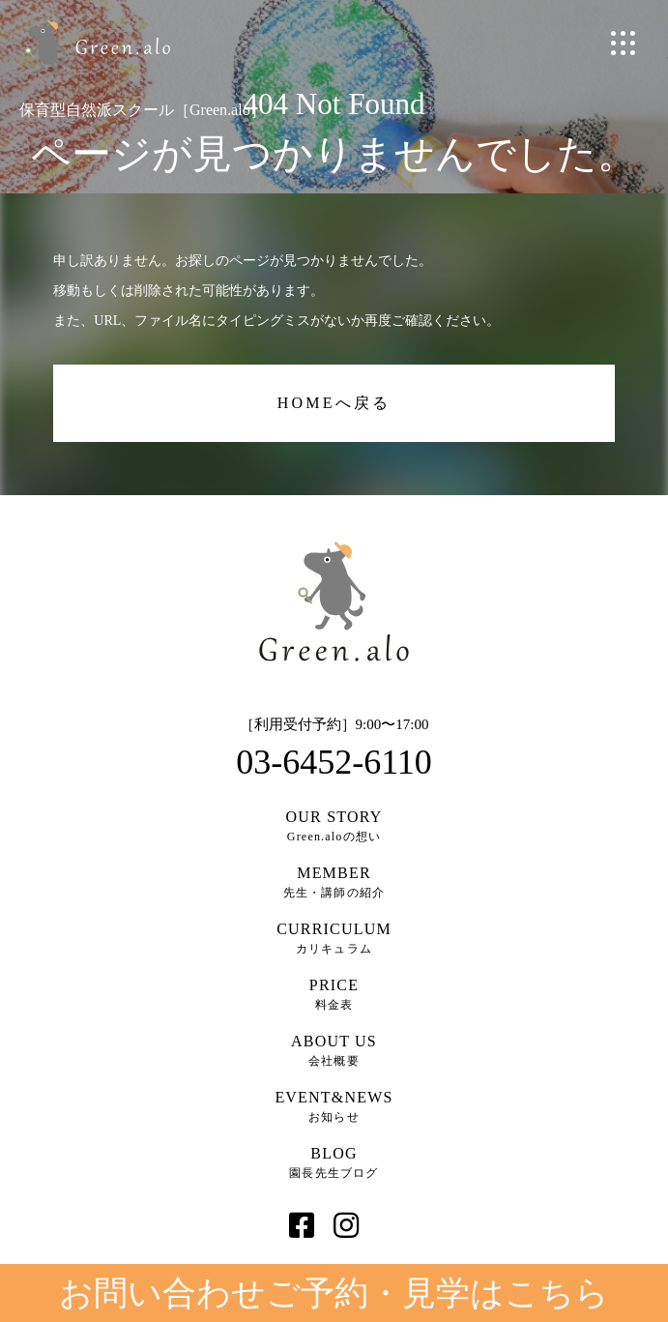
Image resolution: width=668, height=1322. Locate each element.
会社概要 (334, 1050)
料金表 (334, 994)
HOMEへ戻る (334, 403)
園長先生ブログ (334, 1162)
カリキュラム (334, 938)
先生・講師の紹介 (334, 882)
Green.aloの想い (334, 825)
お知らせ (334, 1106)
